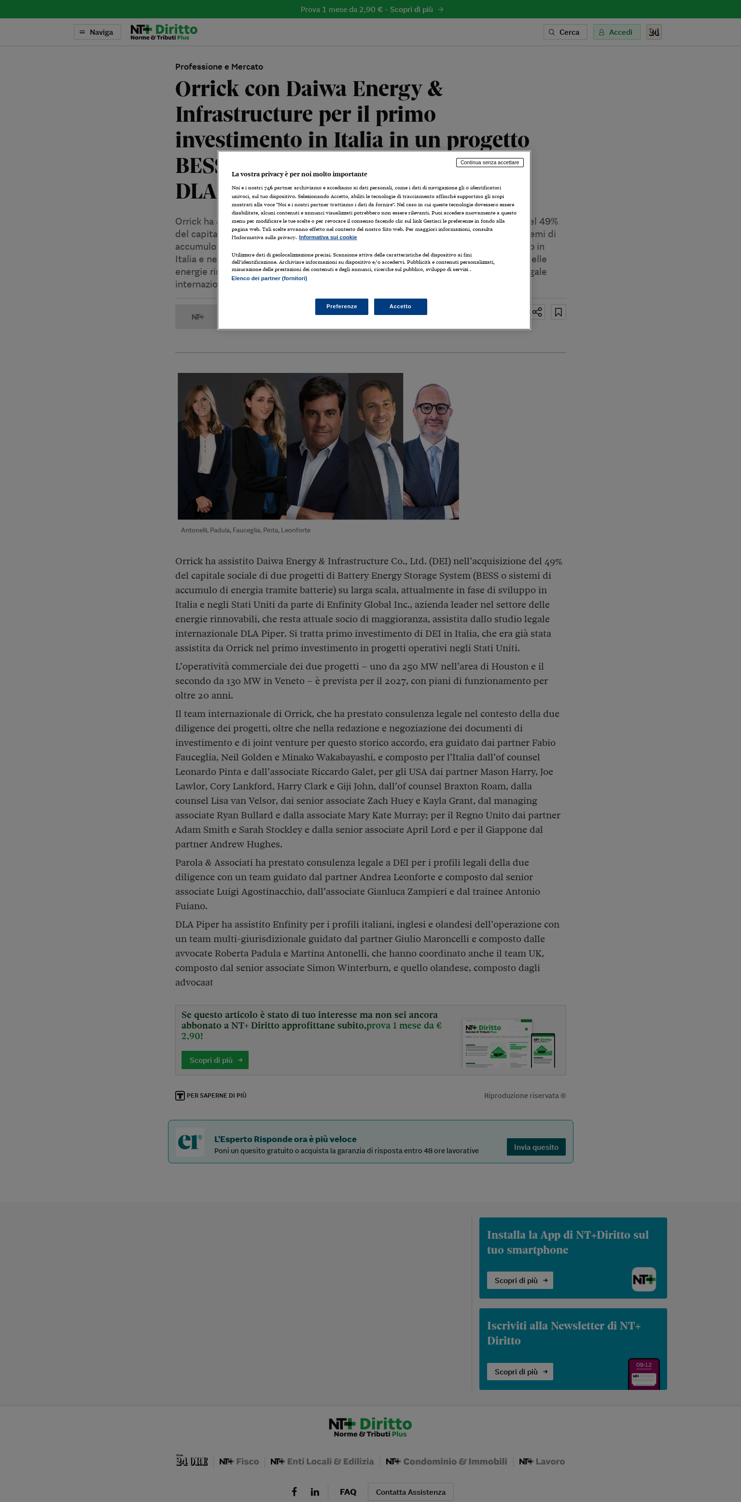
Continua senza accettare (490, 162)
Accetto (401, 306)
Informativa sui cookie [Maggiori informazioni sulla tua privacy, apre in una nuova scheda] (328, 237)
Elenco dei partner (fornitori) (270, 278)
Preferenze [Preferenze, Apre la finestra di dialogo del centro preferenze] (341, 306)
